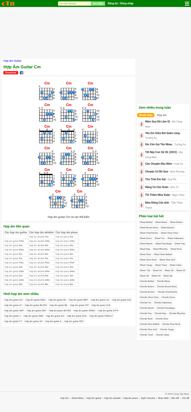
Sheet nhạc (146, 115)
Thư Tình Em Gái (155, 179)
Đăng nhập (127, 3)
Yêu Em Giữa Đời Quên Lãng (162, 133)
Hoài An (178, 163)
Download (10, 72)
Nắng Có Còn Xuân (156, 187)
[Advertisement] (95, 33)
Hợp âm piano (64, 236)
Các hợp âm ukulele (41, 232)
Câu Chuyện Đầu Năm (158, 163)
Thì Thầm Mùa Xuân (157, 194)
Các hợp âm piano (66, 232)
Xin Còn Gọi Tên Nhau (158, 144)
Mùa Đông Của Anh (157, 202)
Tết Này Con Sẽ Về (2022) (161, 152)
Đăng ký (113, 3)
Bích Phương (177, 171)
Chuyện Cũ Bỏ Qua (156, 171)
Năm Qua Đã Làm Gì (157, 121)
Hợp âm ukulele (38, 236)
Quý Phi (172, 179)
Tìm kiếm (98, 3)
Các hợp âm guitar (16, 232)
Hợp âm (162, 115)
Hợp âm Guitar (12, 60)
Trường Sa (151, 137)
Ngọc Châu (178, 195)
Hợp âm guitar (14, 241)
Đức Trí (175, 187)
